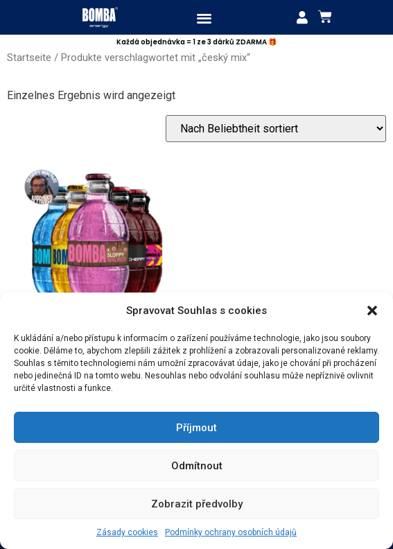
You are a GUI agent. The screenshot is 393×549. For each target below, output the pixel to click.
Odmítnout (196, 466)
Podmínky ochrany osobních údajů (231, 532)
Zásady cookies (127, 532)
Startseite (29, 57)
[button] (372, 310)
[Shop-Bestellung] (276, 128)
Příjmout (196, 427)
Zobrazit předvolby (197, 504)
